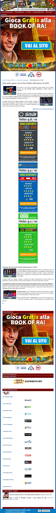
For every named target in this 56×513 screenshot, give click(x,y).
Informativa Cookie (39, 508)
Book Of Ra (4, 14)
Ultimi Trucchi (49, 12)
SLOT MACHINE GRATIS (38, 12)
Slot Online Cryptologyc (22, 80)
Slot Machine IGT (7, 486)
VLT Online (28, 12)
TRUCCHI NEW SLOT (19, 12)
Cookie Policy (45, 511)
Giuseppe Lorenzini (29, 508)
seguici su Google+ (13, 499)
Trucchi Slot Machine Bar (7, 12)
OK (39, 511)
